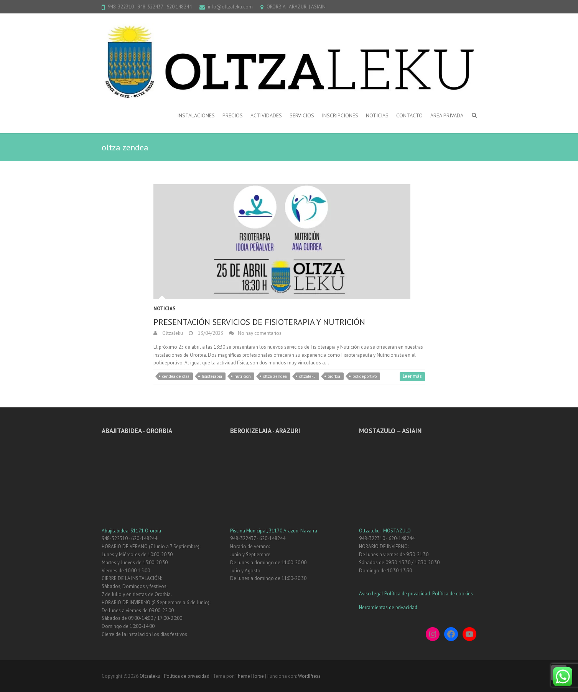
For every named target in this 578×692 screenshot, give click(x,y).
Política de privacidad (407, 593)
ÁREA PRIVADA (446, 115)
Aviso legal (371, 593)
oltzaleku (307, 376)
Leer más (412, 376)
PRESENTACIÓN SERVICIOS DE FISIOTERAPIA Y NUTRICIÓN (259, 321)
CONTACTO (409, 115)
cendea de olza (175, 376)
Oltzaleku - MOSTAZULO (385, 530)
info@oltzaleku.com (230, 6)
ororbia (334, 376)
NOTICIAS (377, 115)
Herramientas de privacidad (388, 607)
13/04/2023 (210, 333)
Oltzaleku (172, 333)
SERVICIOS (302, 115)
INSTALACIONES (196, 115)
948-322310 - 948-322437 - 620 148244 (150, 6)
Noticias (164, 308)
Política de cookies (452, 593)
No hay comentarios (260, 333)
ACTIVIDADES (266, 115)
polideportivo (364, 376)
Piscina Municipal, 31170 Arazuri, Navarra (273, 530)
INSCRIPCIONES (340, 115)
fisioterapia (212, 376)
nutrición (242, 376)
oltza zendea (275, 376)
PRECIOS (232, 115)
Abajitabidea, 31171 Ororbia (131, 530)
